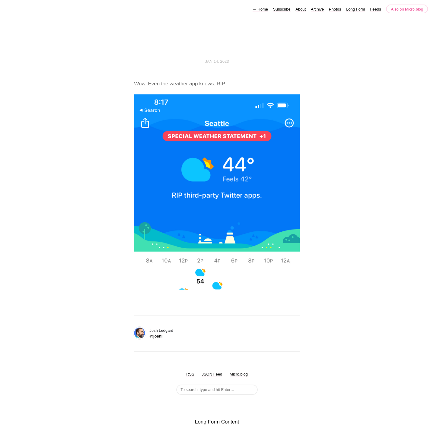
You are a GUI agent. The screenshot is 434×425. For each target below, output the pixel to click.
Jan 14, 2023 (217, 61)
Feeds (375, 9)
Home (260, 9)
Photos (335, 9)
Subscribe (282, 9)
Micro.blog (239, 374)
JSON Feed (212, 374)
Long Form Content (217, 422)
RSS (190, 374)
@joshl (155, 336)
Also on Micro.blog (407, 9)
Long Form (355, 9)
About (301, 9)
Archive (317, 9)
